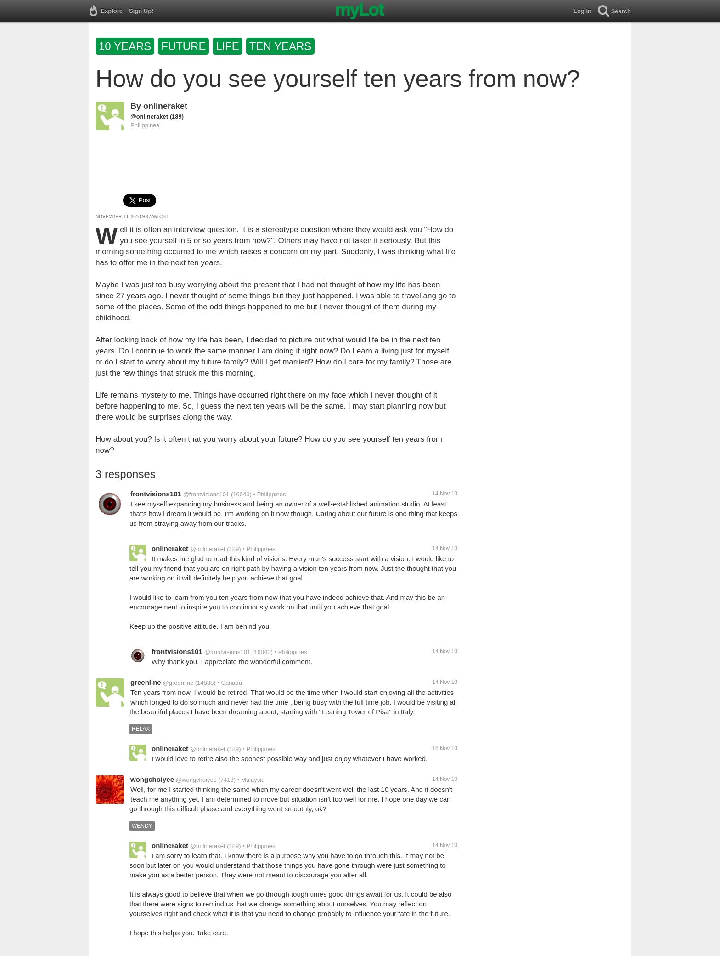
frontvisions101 (155, 494)
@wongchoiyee (196, 779)
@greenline (178, 682)
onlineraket (165, 106)
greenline (145, 682)
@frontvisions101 (206, 494)
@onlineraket (149, 116)
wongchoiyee (152, 779)
